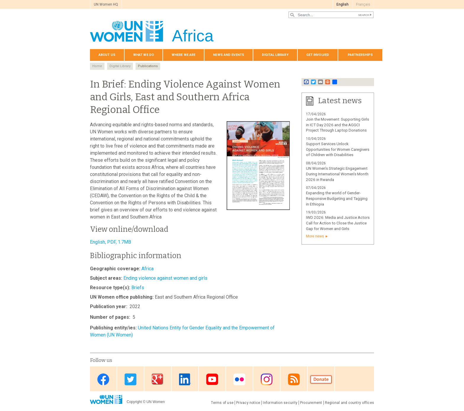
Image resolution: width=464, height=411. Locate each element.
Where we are (183, 55)
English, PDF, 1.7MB (110, 242)
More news (315, 236)
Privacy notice (248, 403)
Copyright (134, 402)
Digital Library (275, 55)
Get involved (317, 55)
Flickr (239, 379)
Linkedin (185, 379)
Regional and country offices (349, 403)
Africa (147, 268)
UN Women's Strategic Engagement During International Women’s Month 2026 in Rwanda (337, 174)
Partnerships (360, 55)
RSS (294, 379)
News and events (228, 55)
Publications (148, 66)
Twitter (130, 379)
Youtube (212, 379)
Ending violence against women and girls (165, 278)
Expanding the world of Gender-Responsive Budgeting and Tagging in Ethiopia (337, 198)
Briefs (137, 287)
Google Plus (157, 379)
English (342, 4)
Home (97, 66)
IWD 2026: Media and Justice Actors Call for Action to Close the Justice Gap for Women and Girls (338, 223)
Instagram (266, 379)
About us (107, 55)
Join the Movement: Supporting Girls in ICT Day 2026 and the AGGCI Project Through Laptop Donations (337, 125)
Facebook (103, 379)
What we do (143, 55)
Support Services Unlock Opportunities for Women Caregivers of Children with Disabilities (337, 149)
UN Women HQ (106, 4)
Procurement (311, 403)
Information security (280, 403)
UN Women (155, 402)
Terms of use (222, 403)
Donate (321, 379)
